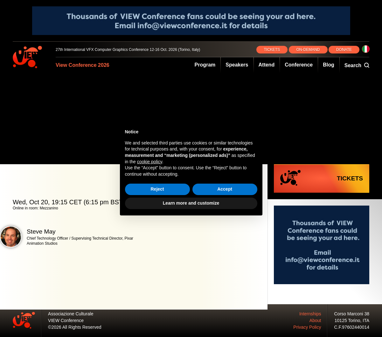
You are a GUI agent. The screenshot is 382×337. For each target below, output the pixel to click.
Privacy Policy (307, 327)
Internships (310, 313)
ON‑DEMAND (308, 49)
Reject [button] (157, 189)
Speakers (237, 64)
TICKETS (272, 49)
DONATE (344, 49)
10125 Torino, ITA (352, 320)
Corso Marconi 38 (352, 313)
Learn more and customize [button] (191, 203)
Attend (267, 64)
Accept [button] (224, 189)
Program (205, 64)
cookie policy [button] (149, 161)
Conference (299, 64)
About (315, 320)
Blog (328, 64)
